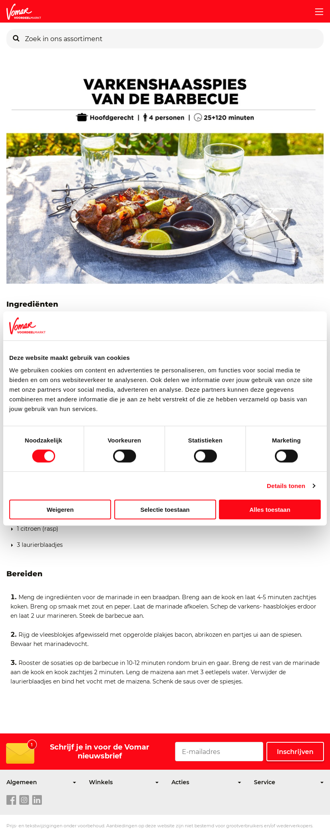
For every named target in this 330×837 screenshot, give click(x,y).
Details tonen (286, 485)
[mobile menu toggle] (316, 12)
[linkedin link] (37, 800)
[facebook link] (11, 800)
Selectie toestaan (165, 509)
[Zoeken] (16, 39)
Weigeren (60, 509)
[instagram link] (24, 800)
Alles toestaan (270, 509)
